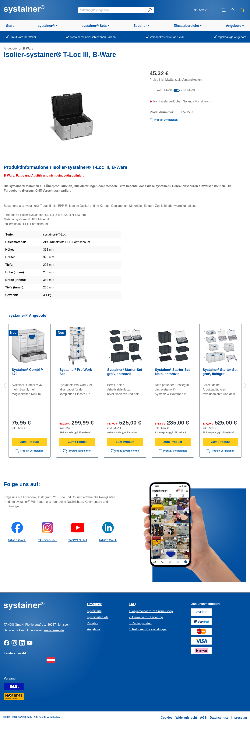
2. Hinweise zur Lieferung (146, 617)
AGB (203, 717)
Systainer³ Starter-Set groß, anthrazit (124, 372)
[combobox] (112, 10)
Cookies (166, 717)
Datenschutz (219, 717)
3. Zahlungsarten (140, 623)
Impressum (239, 717)
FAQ (132, 604)
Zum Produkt (29, 441)
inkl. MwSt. (200, 10)
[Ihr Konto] (232, 10)
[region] (73, 116)
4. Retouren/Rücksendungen (148, 629)
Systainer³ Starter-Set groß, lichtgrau (220, 372)
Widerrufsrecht (186, 717)
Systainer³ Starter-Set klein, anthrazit (172, 372)
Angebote (93, 629)
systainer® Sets (97, 617)
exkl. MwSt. (165, 90)
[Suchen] (149, 10)
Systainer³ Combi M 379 (28, 372)
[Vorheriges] (5, 385)
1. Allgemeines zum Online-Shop (151, 611)
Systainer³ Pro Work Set (75, 372)
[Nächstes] (245, 385)
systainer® (94, 611)
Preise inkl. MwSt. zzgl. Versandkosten (176, 79)
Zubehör (92, 623)
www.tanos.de (54, 630)
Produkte (94, 604)
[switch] (177, 90)
